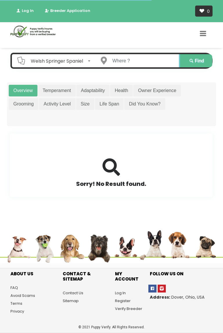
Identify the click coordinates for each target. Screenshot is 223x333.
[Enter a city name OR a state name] (142, 60)
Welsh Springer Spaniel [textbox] (57, 61)
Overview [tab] (23, 90)
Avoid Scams (22, 295)
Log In (25, 10)
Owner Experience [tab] (157, 90)
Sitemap (71, 301)
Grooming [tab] (23, 103)
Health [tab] (121, 90)
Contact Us (73, 293)
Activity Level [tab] (57, 103)
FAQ (14, 287)
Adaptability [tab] (93, 90)
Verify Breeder (128, 308)
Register (123, 301)
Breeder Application (67, 10)
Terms (16, 303)
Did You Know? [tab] (145, 103)
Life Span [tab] (109, 103)
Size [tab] (85, 103)
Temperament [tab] (57, 90)
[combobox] (58, 61)
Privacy (17, 311)
